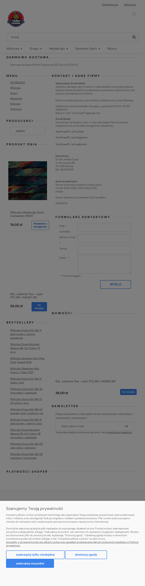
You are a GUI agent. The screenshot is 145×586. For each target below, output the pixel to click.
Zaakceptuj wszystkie (30, 563)
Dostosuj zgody (86, 554)
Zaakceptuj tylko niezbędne (35, 554)
